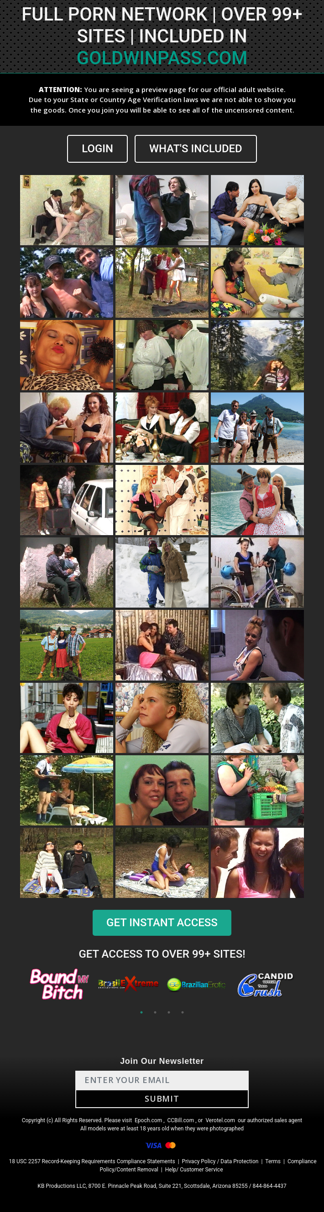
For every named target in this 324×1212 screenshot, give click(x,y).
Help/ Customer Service (194, 1169)
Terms (273, 1161)
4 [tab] (182, 1012)
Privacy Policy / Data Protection (220, 1161)
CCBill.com (180, 1120)
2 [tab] (155, 1012)
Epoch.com (148, 1120)
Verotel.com (220, 1120)
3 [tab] (168, 1012)
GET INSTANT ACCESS (162, 923)
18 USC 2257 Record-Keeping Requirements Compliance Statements (92, 1161)
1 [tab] (141, 1012)
